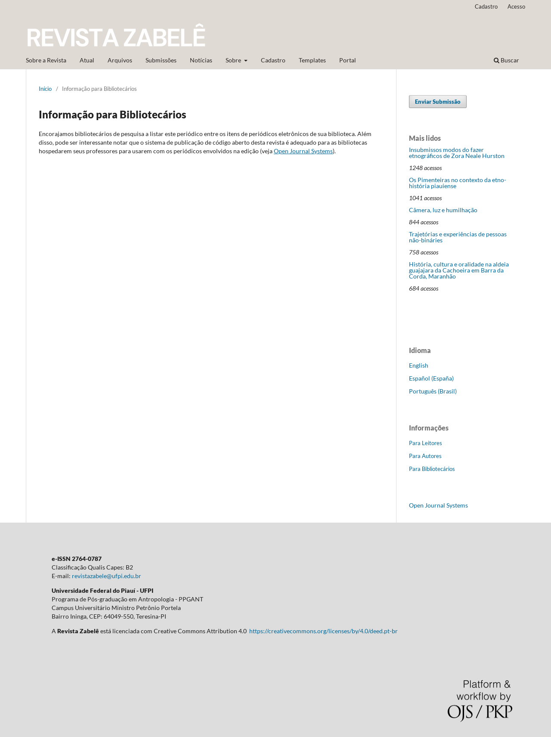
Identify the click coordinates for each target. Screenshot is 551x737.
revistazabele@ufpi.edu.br (106, 575)
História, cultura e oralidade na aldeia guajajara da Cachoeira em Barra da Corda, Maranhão (459, 270)
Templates (312, 60)
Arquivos (120, 60)
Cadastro (273, 60)
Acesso (516, 6)
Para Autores (425, 455)
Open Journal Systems (303, 151)
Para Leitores (425, 443)
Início (45, 88)
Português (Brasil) (433, 391)
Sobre (234, 60)
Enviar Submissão (438, 101)
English (418, 365)
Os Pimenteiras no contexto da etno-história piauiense (457, 182)
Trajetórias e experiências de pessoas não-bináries (458, 237)
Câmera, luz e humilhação (443, 210)
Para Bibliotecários (432, 468)
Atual (87, 60)
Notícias (201, 60)
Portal (347, 60)
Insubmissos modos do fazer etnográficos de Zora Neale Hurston (457, 152)
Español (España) (431, 378)
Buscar (506, 60)
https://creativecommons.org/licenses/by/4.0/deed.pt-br (323, 631)
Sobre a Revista (46, 60)
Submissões (160, 60)
